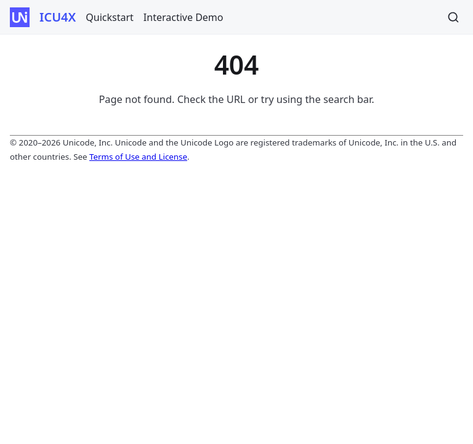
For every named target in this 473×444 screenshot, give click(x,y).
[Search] (453, 17)
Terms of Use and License (138, 156)
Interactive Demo (184, 17)
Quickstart (110, 17)
